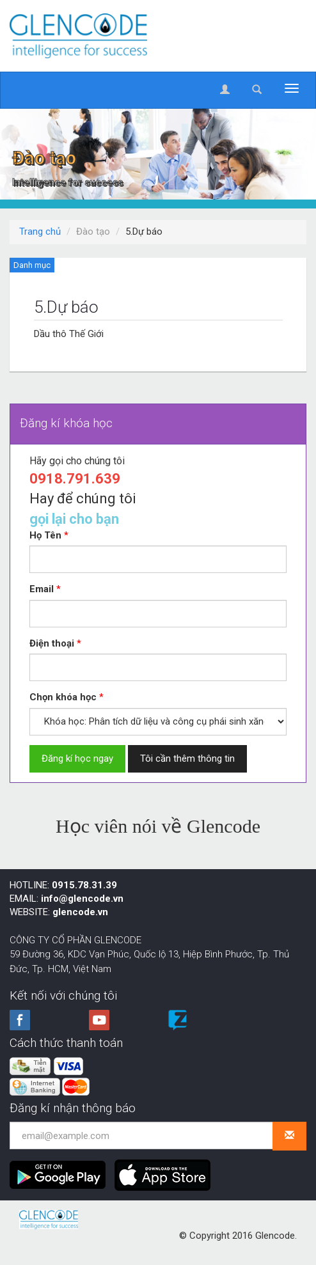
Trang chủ (40, 231)
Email (41, 589)
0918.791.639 (74, 479)
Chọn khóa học (63, 697)
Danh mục (32, 265)
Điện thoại (51, 643)
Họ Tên (45, 535)
